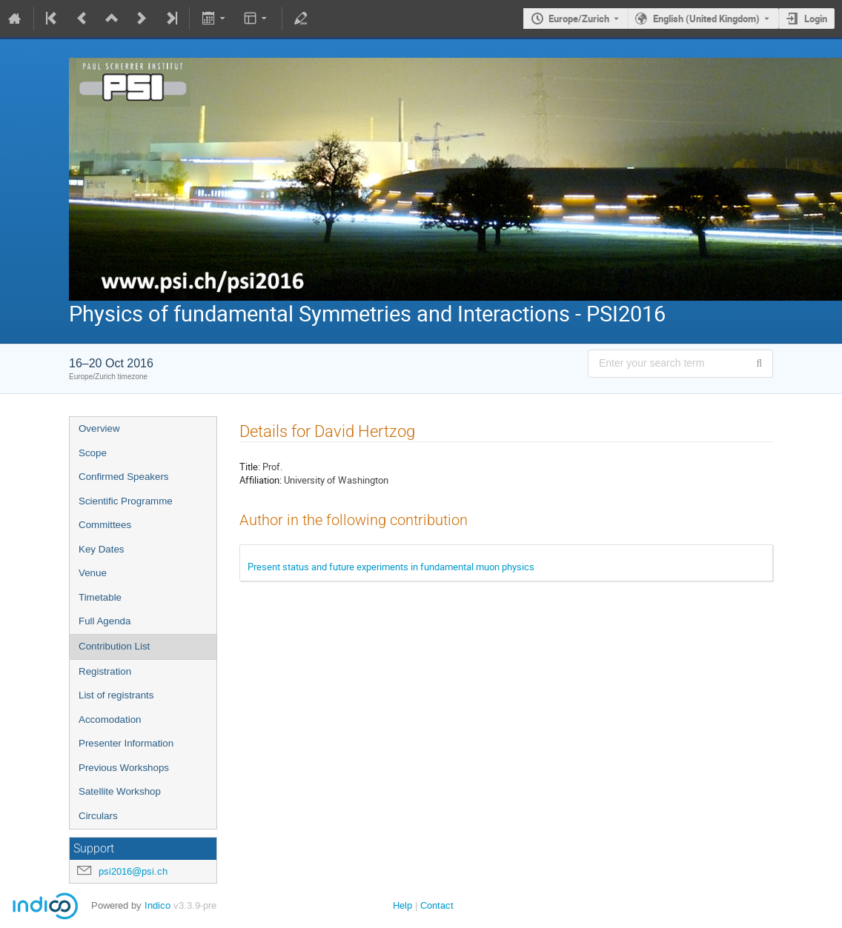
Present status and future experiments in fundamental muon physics (391, 566)
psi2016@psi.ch (133, 871)
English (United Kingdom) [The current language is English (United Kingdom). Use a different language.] (706, 18)
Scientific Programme (126, 501)
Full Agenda (104, 621)
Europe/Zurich (578, 18)
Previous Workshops (124, 767)
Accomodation (110, 719)
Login (815, 18)
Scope (93, 452)
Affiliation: (260, 480)
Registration (105, 671)
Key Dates (102, 549)
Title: (249, 466)
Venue (93, 572)
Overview (99, 428)
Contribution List (114, 646)
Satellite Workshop (120, 791)
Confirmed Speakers (124, 476)
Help (402, 905)
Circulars (98, 815)
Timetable (100, 597)
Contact (437, 905)
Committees (105, 524)
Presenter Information (126, 743)
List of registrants (116, 695)
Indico (157, 905)
